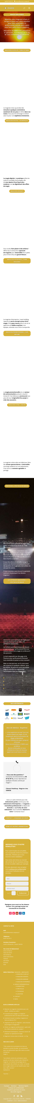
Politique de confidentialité (16, 1088)
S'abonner (23, 893)
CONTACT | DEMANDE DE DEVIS (17, 818)
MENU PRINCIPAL (8, 972)
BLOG (16, 999)
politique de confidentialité (17, 869)
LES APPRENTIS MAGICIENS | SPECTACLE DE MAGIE (17, 581)
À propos (6, 1086)
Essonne (5, 962)
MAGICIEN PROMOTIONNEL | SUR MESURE (17, 333)
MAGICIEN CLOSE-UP (23, 974)
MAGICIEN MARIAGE (22, 979)
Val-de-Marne (7, 954)
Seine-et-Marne (7, 951)
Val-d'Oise (6, 960)
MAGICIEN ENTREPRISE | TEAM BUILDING (17, 261)
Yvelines (5, 958)
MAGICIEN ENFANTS (17, 191)
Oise (4, 964)
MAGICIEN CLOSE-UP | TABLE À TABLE (17, 50)
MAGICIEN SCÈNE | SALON (17, 405)
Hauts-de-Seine (7, 952)
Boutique (14, 1086)
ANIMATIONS (20, 986)
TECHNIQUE (20, 991)
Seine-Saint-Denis (8, 956)
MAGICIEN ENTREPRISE (23, 981)
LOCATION (20, 994)
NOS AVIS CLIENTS (8, 1042)
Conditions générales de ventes (16, 1090)
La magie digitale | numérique (13, 178)
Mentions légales (23, 1086)
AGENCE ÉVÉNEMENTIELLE (22, 984)
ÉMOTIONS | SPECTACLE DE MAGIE (17, 486)
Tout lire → (6, 1074)
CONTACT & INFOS (8, 926)
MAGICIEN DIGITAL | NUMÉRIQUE (17, 121)
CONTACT (17, 996)
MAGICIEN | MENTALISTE (22, 972)
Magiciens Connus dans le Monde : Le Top (16, 1036)
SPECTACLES (20, 989)
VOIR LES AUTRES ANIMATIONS (17, 827)
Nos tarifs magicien (16, 1092)
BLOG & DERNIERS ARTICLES (11, 1004)
